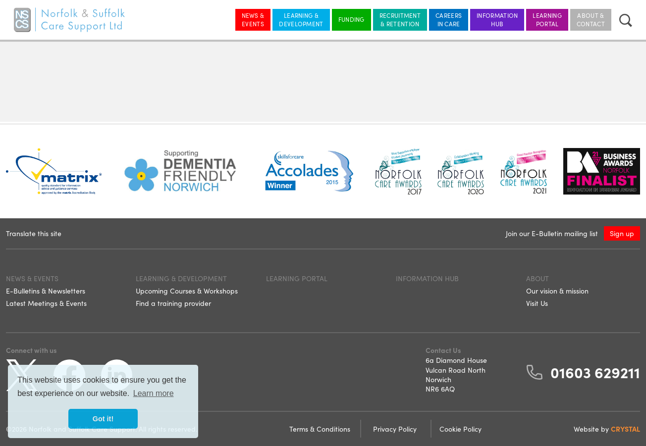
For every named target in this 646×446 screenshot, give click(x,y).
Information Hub (497, 19)
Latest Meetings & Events (46, 303)
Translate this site (33, 233)
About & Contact (591, 19)
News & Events (253, 19)
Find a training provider (173, 303)
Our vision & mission (557, 291)
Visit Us (537, 303)
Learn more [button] (153, 393)
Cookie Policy (460, 429)
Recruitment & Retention (400, 19)
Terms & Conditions (320, 429)
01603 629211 (595, 371)
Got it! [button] (103, 419)
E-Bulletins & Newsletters (45, 291)
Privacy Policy (396, 429)
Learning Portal (547, 19)
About (537, 278)
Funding (351, 19)
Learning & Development (301, 19)
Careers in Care (448, 19)
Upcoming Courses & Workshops (187, 291)
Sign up (622, 233)
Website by (607, 429)
